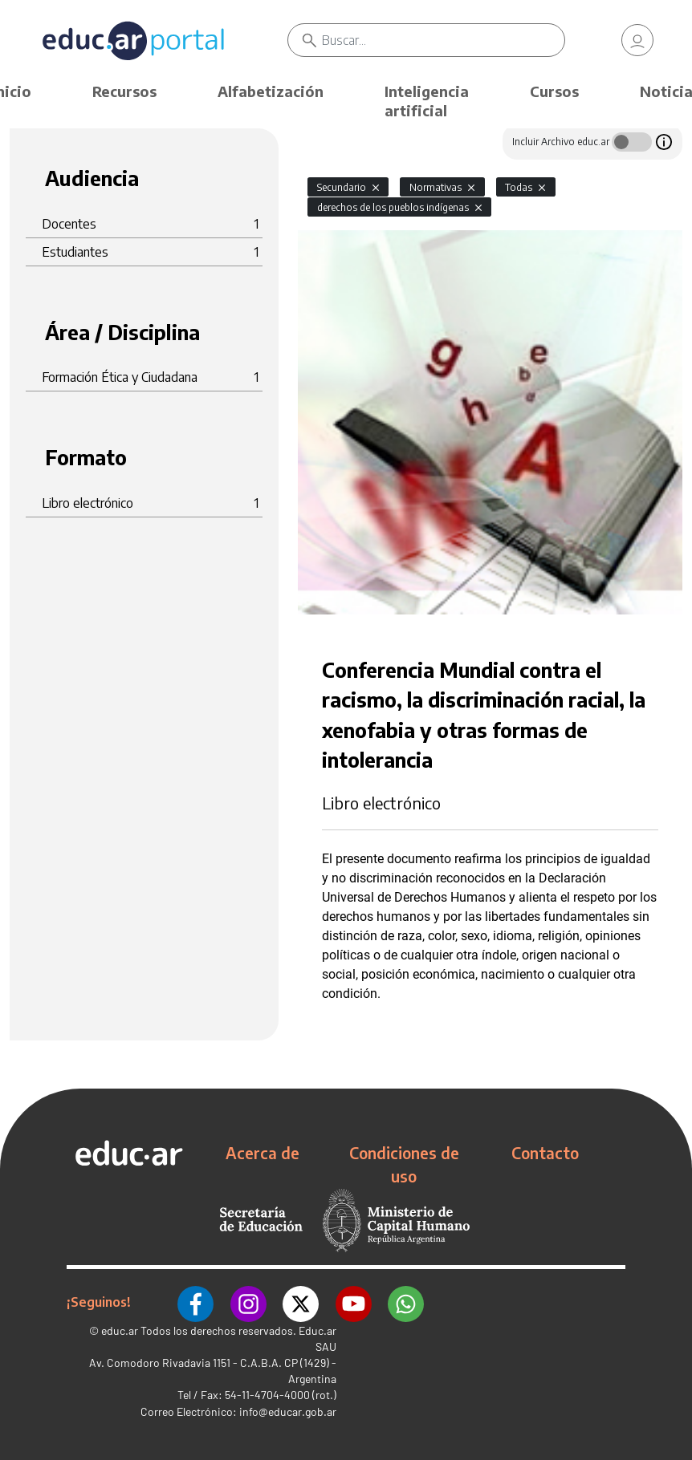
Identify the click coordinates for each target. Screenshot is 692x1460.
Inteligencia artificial (427, 101)
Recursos (124, 91)
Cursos (554, 91)
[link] (637, 40)
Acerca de (262, 1152)
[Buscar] (443, 40)
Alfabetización (271, 91)
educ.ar (119, 1330)
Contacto (545, 1152)
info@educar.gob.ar (287, 1411)
